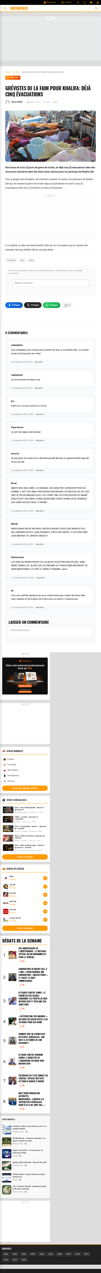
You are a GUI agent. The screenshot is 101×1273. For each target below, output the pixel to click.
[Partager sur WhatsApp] (51, 305)
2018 (77, 1254)
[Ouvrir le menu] (4, 8)
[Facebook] (78, 2)
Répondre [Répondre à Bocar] (40, 511)
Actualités (13, 78)
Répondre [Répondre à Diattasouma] (41, 578)
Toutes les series (25, 857)
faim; (22, 260)
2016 (6, 1260)
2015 (15, 1260)
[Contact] (66, 2)
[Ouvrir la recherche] (96, 8)
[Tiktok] (98, 2)
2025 (15, 1254)
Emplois (8, 759)
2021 (51, 1254)
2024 (24, 1254)
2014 (24, 1260)
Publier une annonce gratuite (25, 788)
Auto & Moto (10, 770)
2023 (33, 1254)
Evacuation (11, 260)
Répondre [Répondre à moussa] (40, 471)
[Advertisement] (50, 39)
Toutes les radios (25, 928)
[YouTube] (91, 2)
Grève (31, 260)
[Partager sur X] (33, 305)
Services (9, 781)
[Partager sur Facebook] (14, 305)
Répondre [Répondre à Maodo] (40, 544)
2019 (68, 1254)
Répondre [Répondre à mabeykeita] (39, 362)
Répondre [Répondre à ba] (40, 608)
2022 (42, 1254)
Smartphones (11, 776)
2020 (59, 1254)
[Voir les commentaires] (67, 305)
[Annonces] (50, 2)
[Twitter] (84, 2)
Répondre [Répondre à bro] (40, 415)
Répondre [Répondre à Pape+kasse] (40, 441)
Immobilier (9, 765)
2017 (86, 1254)
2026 (6, 1254)
